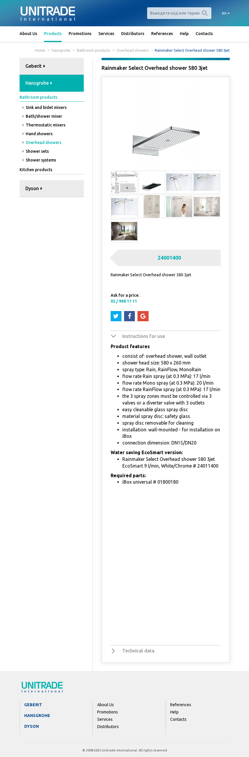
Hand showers (37, 133)
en (226, 13)
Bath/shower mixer (42, 116)
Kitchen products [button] (36, 169)
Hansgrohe (61, 50)
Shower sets (35, 151)
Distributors (132, 33)
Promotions (80, 33)
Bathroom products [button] (38, 97)
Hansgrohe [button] (38, 83)
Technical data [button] (138, 650)
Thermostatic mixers (43, 125)
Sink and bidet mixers (44, 107)
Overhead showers (133, 50)
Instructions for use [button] (143, 336)
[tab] (52, 66)
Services (106, 33)
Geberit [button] (35, 66)
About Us (28, 33)
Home (40, 50)
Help (184, 33)
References (162, 33)
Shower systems (39, 160)
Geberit (33, 704)
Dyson (31, 726)
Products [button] (53, 33)
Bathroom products (93, 50)
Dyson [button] (33, 188)
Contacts (204, 33)
